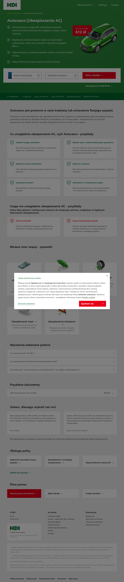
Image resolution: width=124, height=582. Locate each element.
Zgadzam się (92, 303)
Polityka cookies (88, 297)
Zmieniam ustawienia (26, 304)
